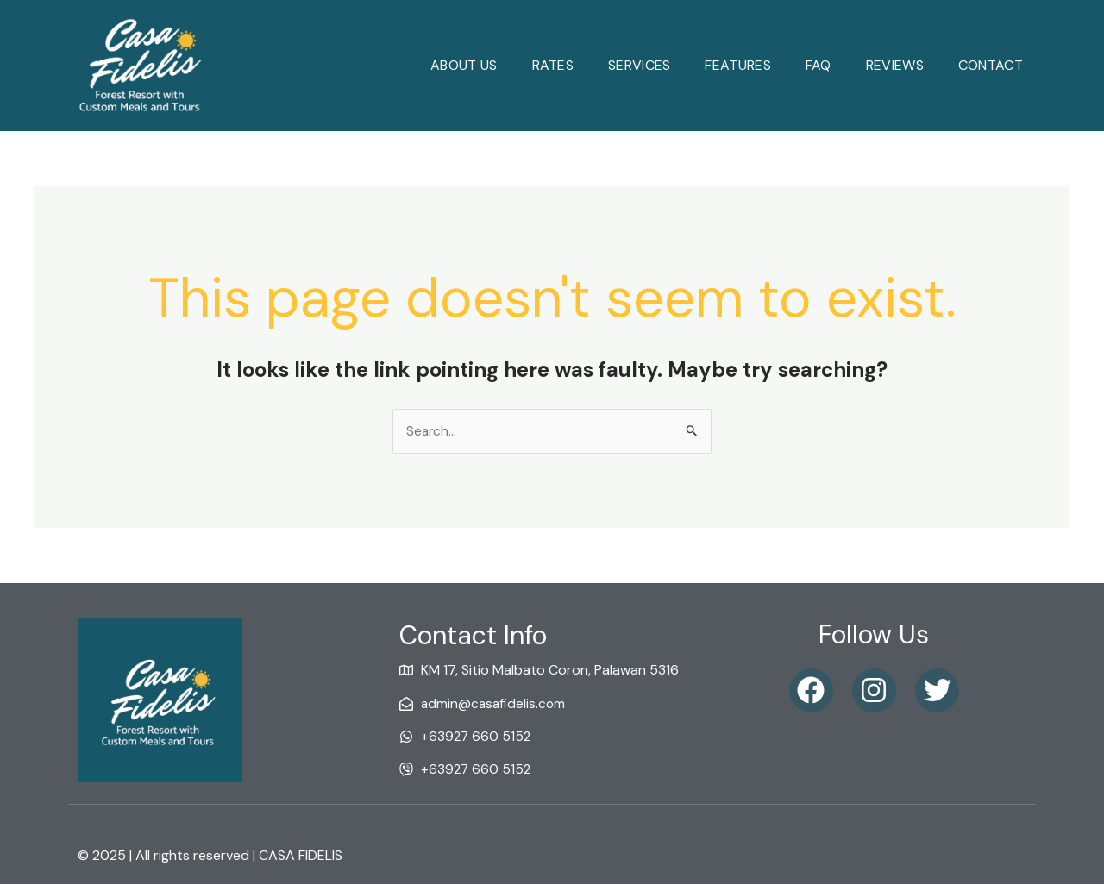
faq (818, 65)
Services (639, 65)
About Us (463, 65)
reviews (895, 65)
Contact (990, 65)
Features (737, 65)
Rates (553, 65)
